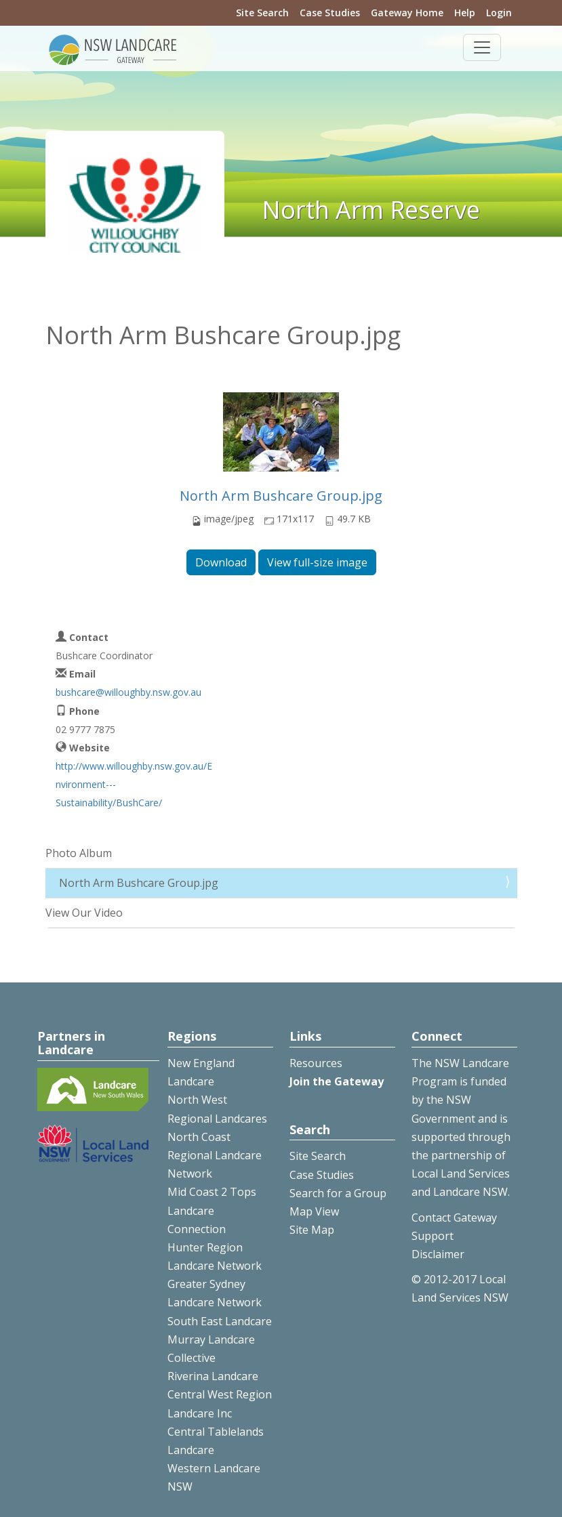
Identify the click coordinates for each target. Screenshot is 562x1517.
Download (221, 562)
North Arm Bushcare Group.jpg (281, 495)
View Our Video (84, 912)
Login (499, 12)
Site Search (262, 12)
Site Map (311, 1229)
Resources (315, 1063)
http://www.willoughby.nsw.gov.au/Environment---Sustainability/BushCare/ (134, 784)
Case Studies (330, 12)
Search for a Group (337, 1193)
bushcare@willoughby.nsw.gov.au (128, 692)
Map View (314, 1211)
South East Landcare (219, 1321)
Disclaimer (438, 1254)
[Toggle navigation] (482, 47)
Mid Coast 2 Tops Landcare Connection (211, 1210)
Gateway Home (407, 12)
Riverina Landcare (212, 1376)
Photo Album (78, 853)
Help (464, 12)
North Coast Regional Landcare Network (214, 1155)
